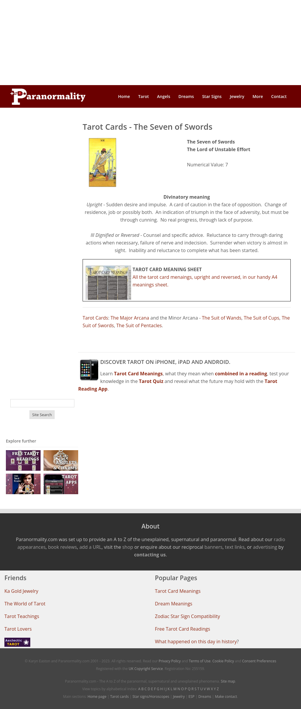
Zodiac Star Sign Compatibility (187, 616)
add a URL (90, 547)
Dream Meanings (173, 603)
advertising (265, 547)
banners (213, 547)
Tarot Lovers (18, 629)
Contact (279, 96)
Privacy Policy (170, 661)
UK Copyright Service (146, 668)
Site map (228, 681)
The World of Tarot (24, 603)
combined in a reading (241, 373)
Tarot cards (119, 696)
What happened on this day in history (196, 641)
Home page (97, 696)
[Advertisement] (150, 42)
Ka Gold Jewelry (21, 591)
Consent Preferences (259, 661)
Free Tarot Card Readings (182, 629)
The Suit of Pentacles (139, 325)
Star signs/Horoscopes (151, 696)
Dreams (186, 96)
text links (235, 547)
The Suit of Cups (261, 318)
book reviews (62, 547)
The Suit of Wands (221, 318)
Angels (163, 96)
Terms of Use (199, 661)
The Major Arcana (130, 318)
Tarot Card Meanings (177, 591)
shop (127, 547)
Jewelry (237, 96)
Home (124, 96)
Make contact (226, 696)
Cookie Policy (223, 661)
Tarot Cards (95, 318)
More (257, 96)
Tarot (143, 96)
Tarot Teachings (21, 616)
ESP (191, 696)
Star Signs (212, 96)
